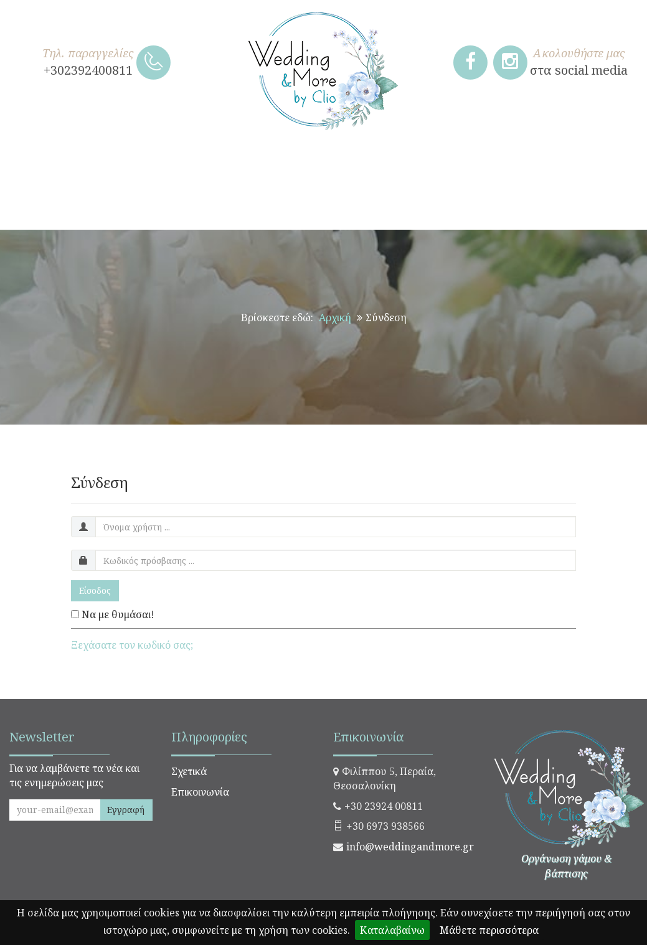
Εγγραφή (125, 810)
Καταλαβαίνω (392, 930)
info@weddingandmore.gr (410, 846)
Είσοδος (95, 590)
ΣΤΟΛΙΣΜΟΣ (343, 164)
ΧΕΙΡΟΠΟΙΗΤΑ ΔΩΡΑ (71, 164)
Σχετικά (189, 771)
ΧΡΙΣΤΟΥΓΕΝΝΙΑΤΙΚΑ (465, 164)
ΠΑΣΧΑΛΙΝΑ (588, 164)
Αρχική (335, 317)
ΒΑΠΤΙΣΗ (253, 164)
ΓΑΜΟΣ (177, 164)
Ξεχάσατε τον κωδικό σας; (132, 645)
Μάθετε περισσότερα (489, 930)
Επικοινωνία (200, 792)
